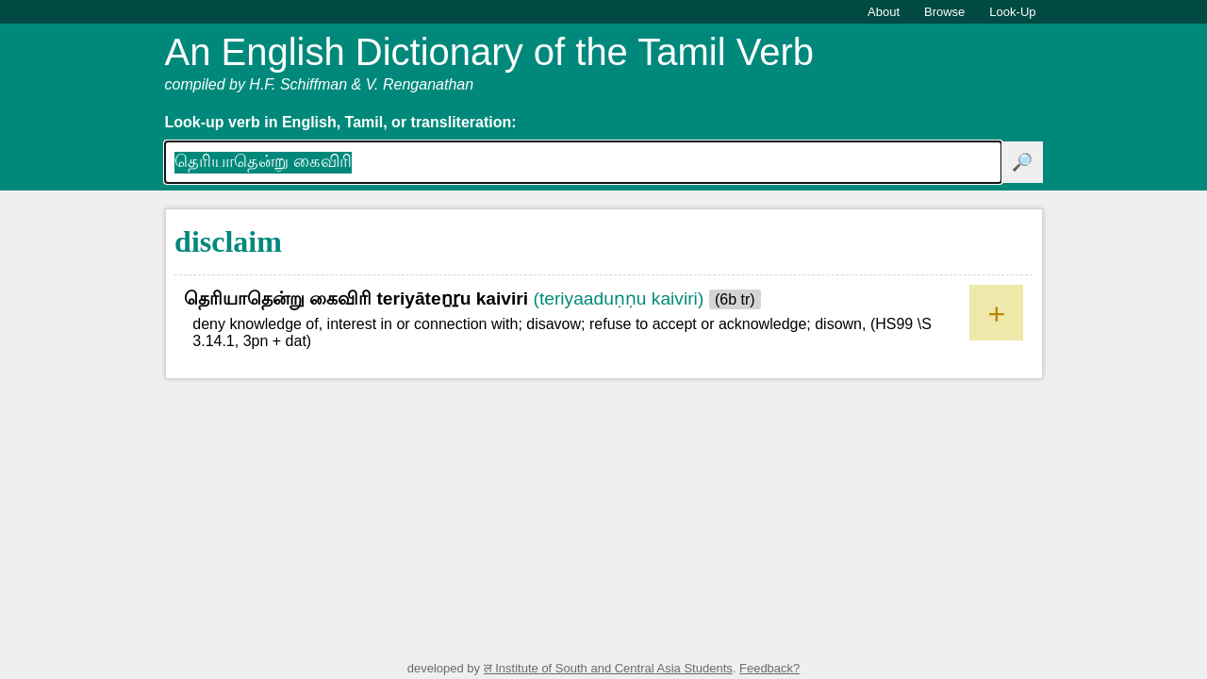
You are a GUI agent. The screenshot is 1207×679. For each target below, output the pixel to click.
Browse (944, 12)
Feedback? (769, 668)
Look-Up (1012, 12)
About (884, 12)
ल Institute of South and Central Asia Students (608, 668)
